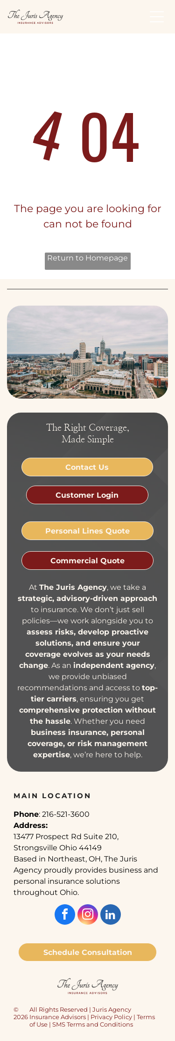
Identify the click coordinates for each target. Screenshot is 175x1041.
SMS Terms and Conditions (92, 1024)
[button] (157, 17)
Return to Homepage (87, 258)
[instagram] (87, 915)
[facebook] (65, 915)
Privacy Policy (111, 1017)
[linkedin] (110, 915)
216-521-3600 (66, 814)
